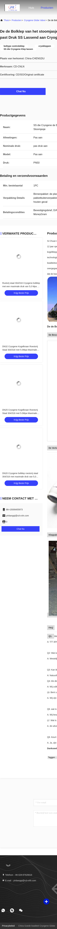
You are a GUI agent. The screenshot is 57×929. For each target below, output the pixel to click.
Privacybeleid (8, 926)
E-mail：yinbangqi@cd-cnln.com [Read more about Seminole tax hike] (19, 880)
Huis (31, 7)
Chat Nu (22, 91)
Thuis (6, 20)
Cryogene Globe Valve (34, 20)
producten (16, 20)
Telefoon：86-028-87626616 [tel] (17, 875)
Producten (47, 7)
